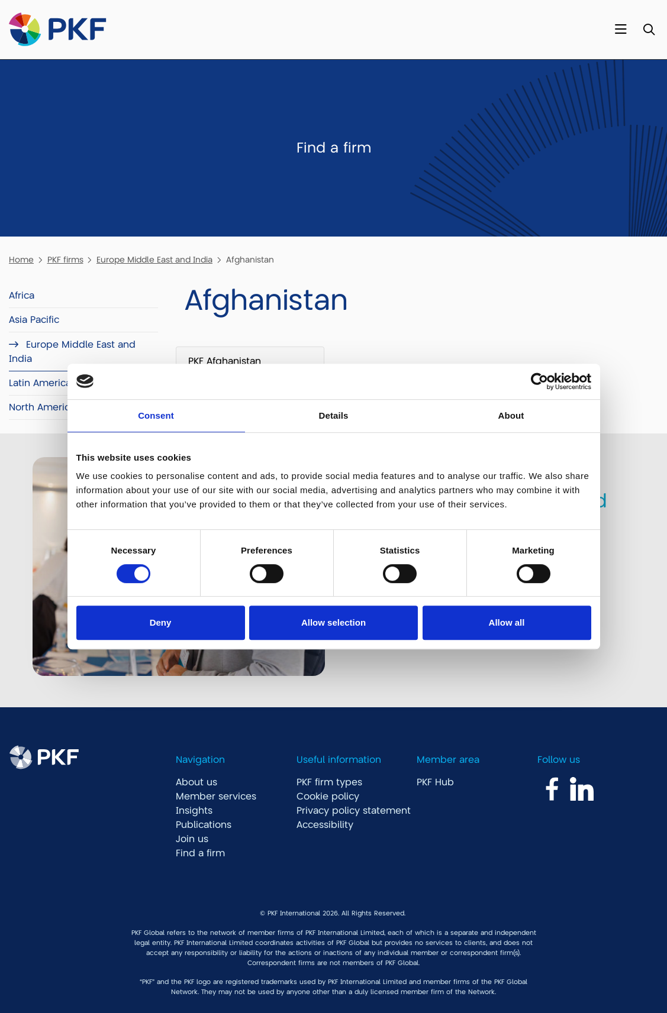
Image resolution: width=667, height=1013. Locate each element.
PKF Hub (435, 782)
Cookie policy (328, 796)
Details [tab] (334, 415)
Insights (194, 811)
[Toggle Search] (649, 30)
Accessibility (325, 825)
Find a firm (200, 853)
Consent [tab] (156, 415)
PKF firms (65, 259)
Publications (203, 825)
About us (196, 782)
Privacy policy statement (354, 811)
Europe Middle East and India (154, 259)
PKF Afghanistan (224, 361)
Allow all (507, 622)
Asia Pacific (34, 320)
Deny (161, 622)
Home (21, 259)
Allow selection (333, 622)
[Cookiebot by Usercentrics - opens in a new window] (539, 381)
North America (42, 407)
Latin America (40, 383)
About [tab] (511, 415)
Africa (21, 296)
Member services (216, 796)
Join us (192, 839)
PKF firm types (329, 782)
